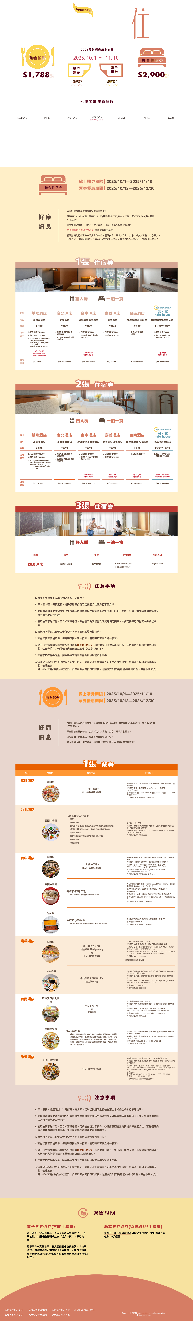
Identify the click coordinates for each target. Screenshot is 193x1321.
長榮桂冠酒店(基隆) (14, 1310)
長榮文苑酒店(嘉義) (38, 1315)
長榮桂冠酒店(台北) (38, 1310)
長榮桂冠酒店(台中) (61, 1310)
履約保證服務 (84, 645)
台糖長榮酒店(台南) (14, 1315)
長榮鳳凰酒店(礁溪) (61, 1315)
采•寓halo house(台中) (84, 1310)
